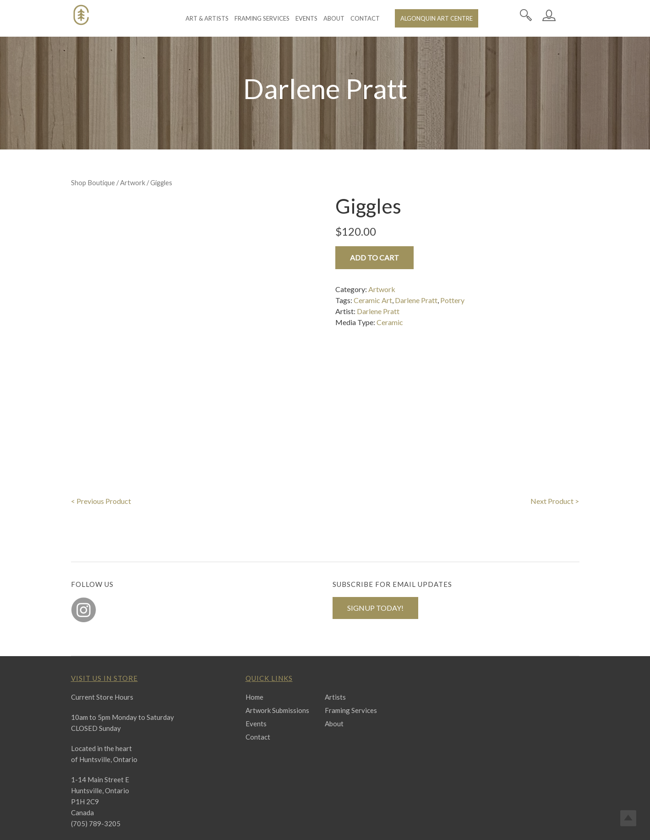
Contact (365, 18)
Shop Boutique (93, 182)
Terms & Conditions (388, 825)
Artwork (132, 182)
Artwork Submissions (277, 668)
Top (628, 818)
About (333, 18)
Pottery (452, 300)
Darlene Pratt (416, 300)
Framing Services (262, 18)
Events (306, 18)
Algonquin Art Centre (436, 18)
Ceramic (390, 322)
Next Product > (554, 459)
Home (254, 655)
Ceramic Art (373, 300)
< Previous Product (101, 459)
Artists (335, 655)
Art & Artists (207, 18)
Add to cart (374, 257)
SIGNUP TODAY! (375, 566)
